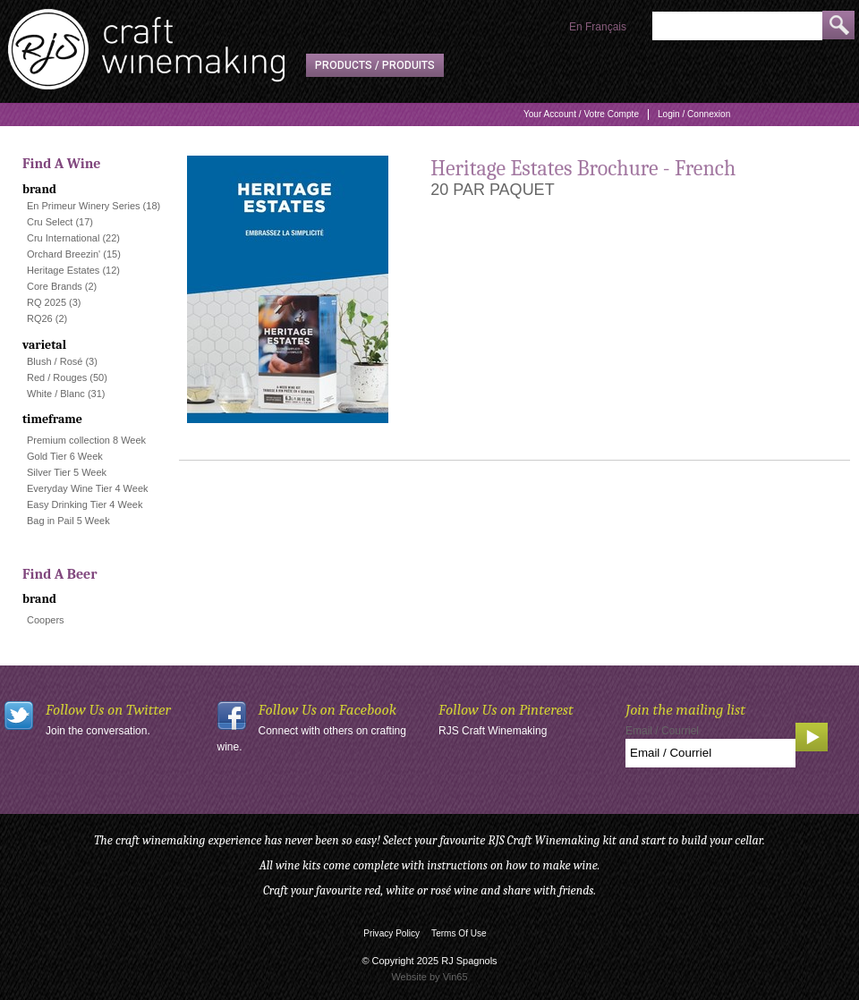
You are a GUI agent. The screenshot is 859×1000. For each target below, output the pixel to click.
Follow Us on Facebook (328, 709)
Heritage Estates (63, 270)
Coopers (45, 619)
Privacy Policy (391, 933)
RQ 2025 (46, 302)
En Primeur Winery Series (83, 205)
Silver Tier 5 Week (66, 472)
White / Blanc (56, 393)
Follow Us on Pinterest (506, 709)
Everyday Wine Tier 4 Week (88, 488)
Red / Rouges (57, 377)
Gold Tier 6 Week (65, 456)
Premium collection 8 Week (86, 440)
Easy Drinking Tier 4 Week (84, 504)
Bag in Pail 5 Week (68, 520)
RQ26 (40, 318)
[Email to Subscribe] (710, 753)
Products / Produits (375, 65)
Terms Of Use (459, 933)
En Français (597, 27)
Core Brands (54, 286)
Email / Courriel (662, 731)
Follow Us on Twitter (108, 709)
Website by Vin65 (429, 976)
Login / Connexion (694, 114)
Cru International (63, 238)
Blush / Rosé (54, 361)
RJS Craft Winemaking (492, 731)
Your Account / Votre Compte (581, 114)
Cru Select (49, 221)
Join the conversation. (98, 731)
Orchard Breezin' (63, 254)
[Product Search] (737, 26)
